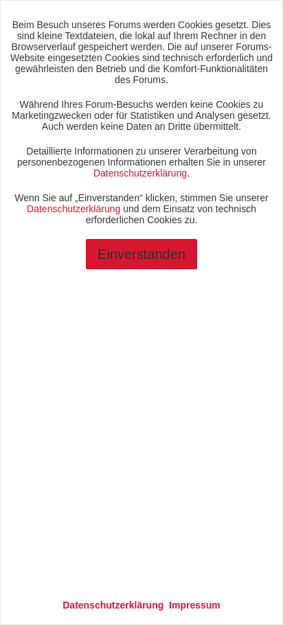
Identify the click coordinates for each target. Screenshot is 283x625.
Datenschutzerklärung (140, 173)
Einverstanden (141, 254)
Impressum (194, 605)
